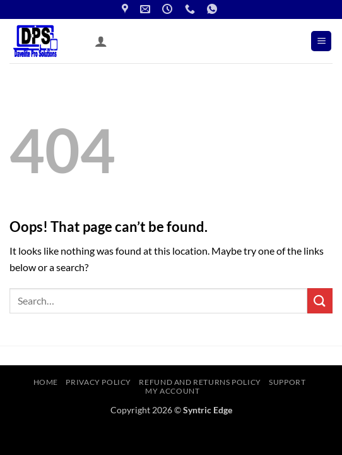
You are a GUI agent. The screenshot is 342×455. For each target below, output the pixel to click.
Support (287, 382)
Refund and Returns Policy (200, 382)
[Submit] (320, 300)
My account (172, 391)
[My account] (101, 41)
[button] (321, 41)
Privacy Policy (98, 382)
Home (45, 382)
